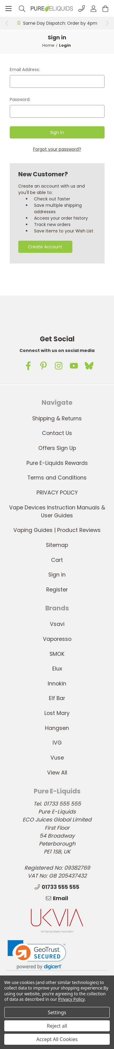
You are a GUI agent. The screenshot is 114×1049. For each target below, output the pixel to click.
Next (107, 23)
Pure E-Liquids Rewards (57, 463)
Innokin (57, 683)
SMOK (57, 654)
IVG (57, 742)
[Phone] (81, 8)
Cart (57, 560)
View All (57, 772)
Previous (6, 23)
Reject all (57, 1025)
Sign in (57, 574)
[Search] (22, 8)
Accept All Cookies (57, 1039)
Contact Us (57, 433)
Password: (20, 99)
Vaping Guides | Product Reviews (57, 530)
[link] (36, 954)
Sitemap (57, 545)
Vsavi (57, 624)
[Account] (93, 8)
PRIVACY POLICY (57, 492)
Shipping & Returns (57, 418)
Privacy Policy (71, 999)
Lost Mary (57, 713)
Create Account (45, 247)
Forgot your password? (57, 149)
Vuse (57, 757)
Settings (57, 1012)
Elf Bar (57, 698)
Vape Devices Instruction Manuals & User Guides (57, 511)
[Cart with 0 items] (105, 8)
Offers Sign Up (57, 448)
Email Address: (25, 69)
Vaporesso (57, 639)
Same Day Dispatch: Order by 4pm (60, 23)
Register (57, 589)
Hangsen (57, 728)
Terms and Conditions (57, 477)
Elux (57, 668)
